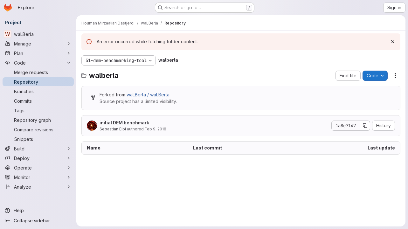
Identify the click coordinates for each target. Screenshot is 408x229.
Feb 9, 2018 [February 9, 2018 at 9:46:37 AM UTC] (155, 129)
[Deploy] (38, 158)
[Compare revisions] (38, 129)
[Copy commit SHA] (365, 126)
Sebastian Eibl (113, 129)
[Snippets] (38, 139)
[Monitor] (38, 177)
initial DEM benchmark (124, 122)
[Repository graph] (38, 119)
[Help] (38, 210)
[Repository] (38, 81)
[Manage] (38, 43)
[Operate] (38, 167)
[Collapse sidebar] (38, 220)
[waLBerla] (38, 34)
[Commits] (38, 100)
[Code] (38, 62)
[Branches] (38, 91)
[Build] (38, 148)
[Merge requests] (38, 72)
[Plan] (38, 53)
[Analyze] (38, 186)
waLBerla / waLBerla (148, 94)
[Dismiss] (393, 41)
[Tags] (38, 110)
